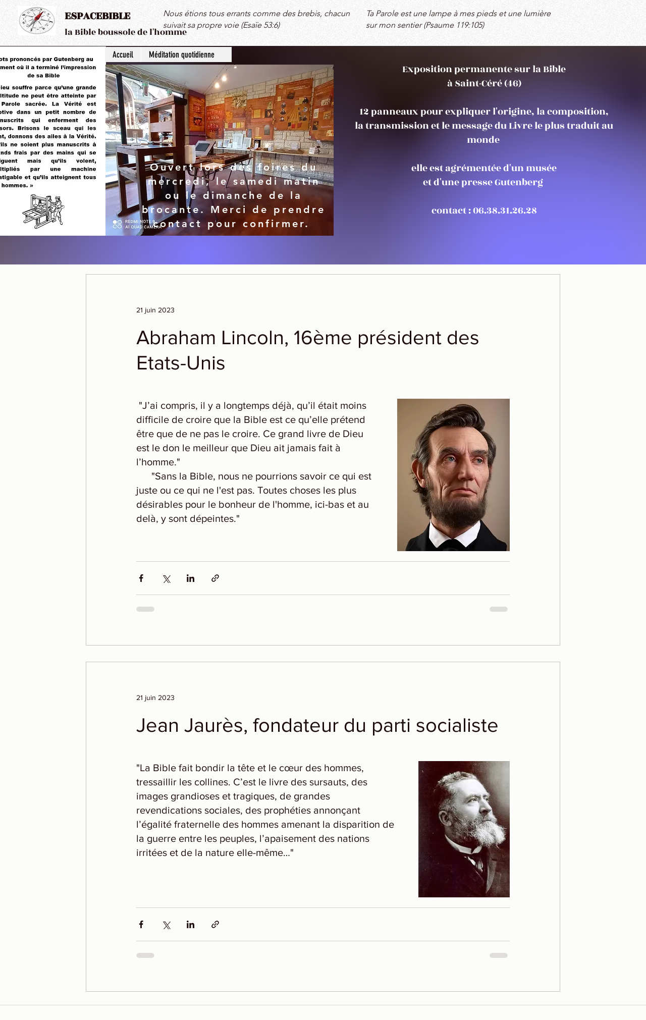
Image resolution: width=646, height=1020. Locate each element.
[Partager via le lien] (215, 578)
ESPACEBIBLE (97, 16)
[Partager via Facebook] (141, 578)
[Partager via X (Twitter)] (166, 578)
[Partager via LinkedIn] (190, 578)
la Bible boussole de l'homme (126, 32)
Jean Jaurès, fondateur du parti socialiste (317, 725)
